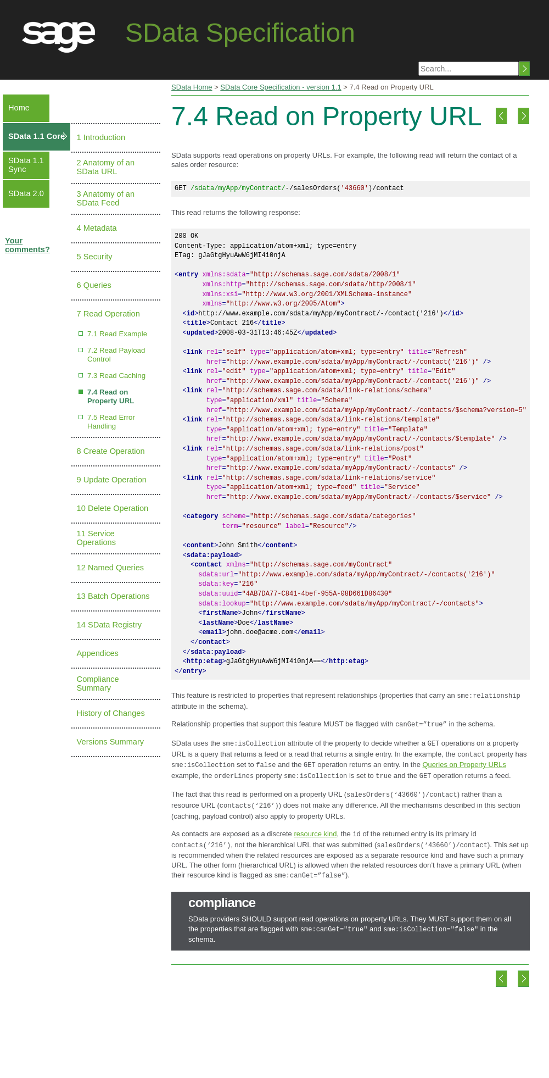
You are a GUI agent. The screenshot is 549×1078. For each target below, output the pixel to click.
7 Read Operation (108, 313)
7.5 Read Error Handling (111, 421)
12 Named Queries (110, 567)
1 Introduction (101, 137)
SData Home (191, 87)
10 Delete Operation (113, 508)
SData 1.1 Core (36, 136)
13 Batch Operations (113, 596)
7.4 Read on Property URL (111, 396)
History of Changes (111, 713)
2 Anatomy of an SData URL (106, 167)
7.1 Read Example (117, 334)
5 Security (95, 256)
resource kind (315, 825)
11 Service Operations (96, 538)
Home (19, 107)
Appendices (98, 653)
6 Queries (94, 285)
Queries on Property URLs (464, 760)
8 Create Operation (111, 451)
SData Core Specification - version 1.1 (280, 87)
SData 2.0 (26, 193)
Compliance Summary (98, 683)
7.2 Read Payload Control (116, 354)
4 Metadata (97, 228)
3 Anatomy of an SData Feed (106, 198)
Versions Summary (110, 741)
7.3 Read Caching (116, 375)
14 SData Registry (109, 624)
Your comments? (27, 245)
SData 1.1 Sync (26, 165)
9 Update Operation (112, 479)
